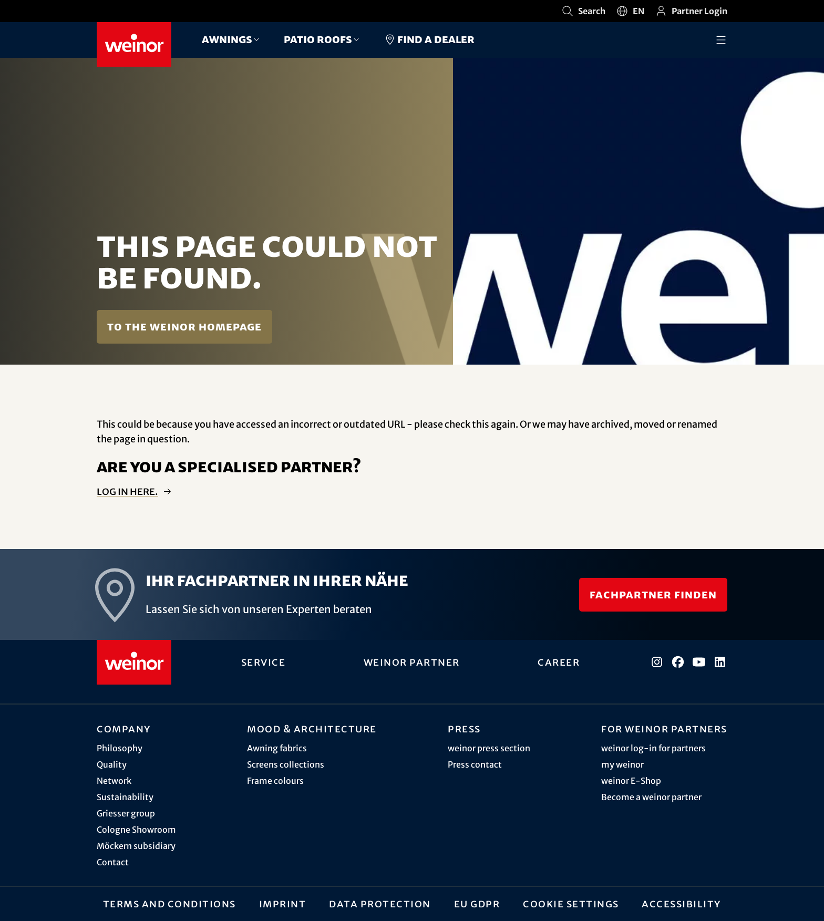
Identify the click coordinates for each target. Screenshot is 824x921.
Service (263, 662)
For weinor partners (664, 728)
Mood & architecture (312, 728)
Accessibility (681, 903)
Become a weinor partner (651, 797)
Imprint (282, 903)
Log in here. (127, 491)
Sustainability (125, 797)
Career (559, 662)
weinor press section (489, 748)
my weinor (622, 764)
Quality (112, 764)
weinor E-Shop (631, 780)
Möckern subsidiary (136, 846)
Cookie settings (571, 903)
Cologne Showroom (136, 829)
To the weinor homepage (184, 326)
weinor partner (412, 662)
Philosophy (119, 748)
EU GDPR (477, 903)
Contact (113, 862)
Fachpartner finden (653, 594)
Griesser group (126, 813)
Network (114, 780)
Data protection (380, 903)
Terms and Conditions (169, 903)
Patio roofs (318, 39)
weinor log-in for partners (653, 748)
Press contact (475, 764)
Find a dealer (429, 39)
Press (464, 728)
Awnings (227, 39)
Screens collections (285, 764)
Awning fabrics (277, 748)
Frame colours (275, 780)
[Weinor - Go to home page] (134, 44)
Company (124, 728)
